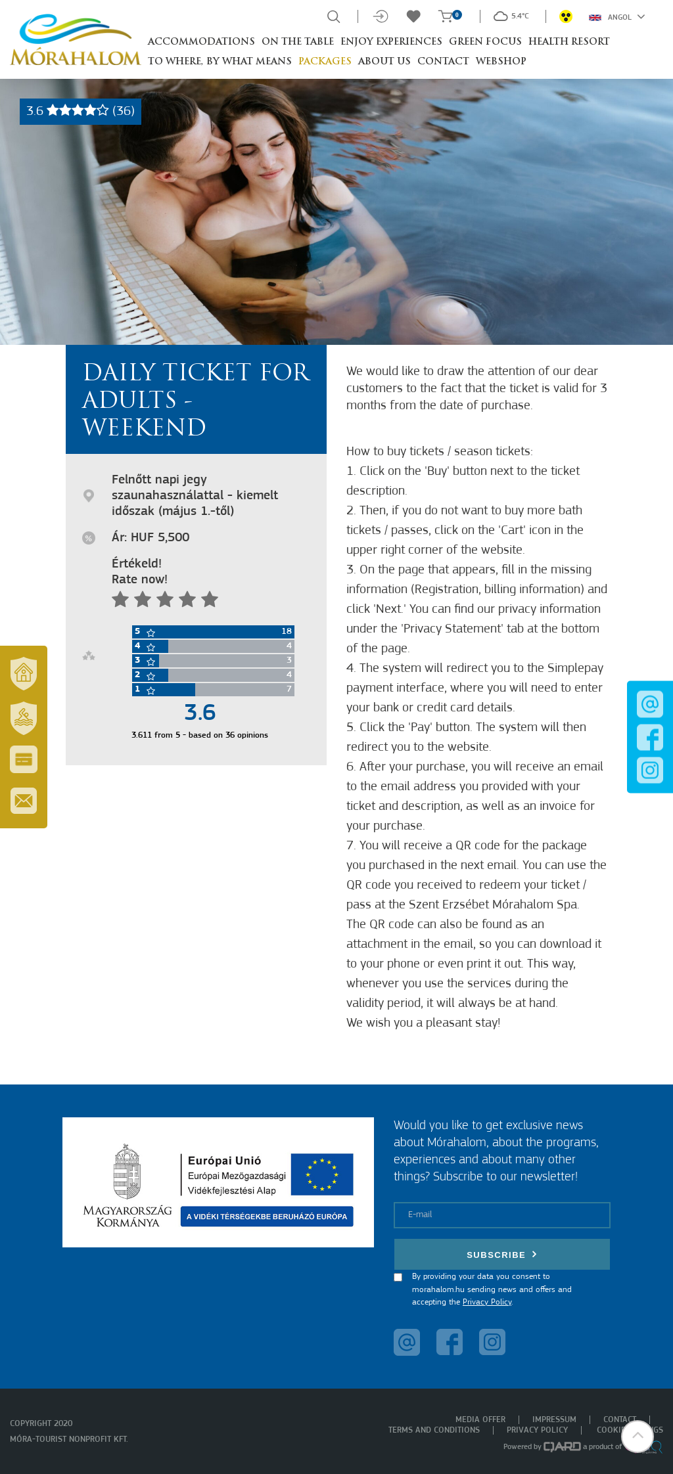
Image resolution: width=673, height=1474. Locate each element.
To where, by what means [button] (220, 62)
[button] (636, 1437)
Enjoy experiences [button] (391, 42)
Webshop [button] (501, 62)
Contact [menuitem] (619, 1420)
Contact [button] (443, 62)
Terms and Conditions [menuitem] (434, 1430)
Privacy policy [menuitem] (537, 1430)
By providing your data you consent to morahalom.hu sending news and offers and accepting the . (492, 1289)
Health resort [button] (569, 42)
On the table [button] (298, 42)
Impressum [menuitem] (554, 1420)
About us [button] (384, 62)
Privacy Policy (487, 1302)
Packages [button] (325, 62)
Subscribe (502, 1254)
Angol (617, 16)
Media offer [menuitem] (480, 1420)
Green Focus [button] (485, 42)
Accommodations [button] (201, 42)
